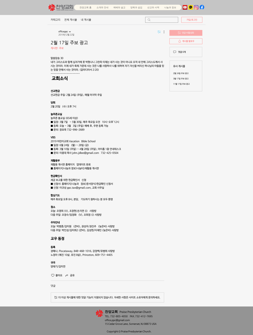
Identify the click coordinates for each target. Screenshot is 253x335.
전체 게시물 (70, 19)
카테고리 (55, 19)
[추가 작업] (162, 32)
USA (154, 324)
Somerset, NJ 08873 (140, 324)
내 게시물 (86, 19)
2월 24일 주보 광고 (181, 73)
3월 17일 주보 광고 (181, 79)
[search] (161, 20)
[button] (119, 7)
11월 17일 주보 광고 (181, 84)
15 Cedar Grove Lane (116, 324)
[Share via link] (70, 275)
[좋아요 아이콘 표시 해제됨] (53, 275)
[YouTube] (185, 7)
